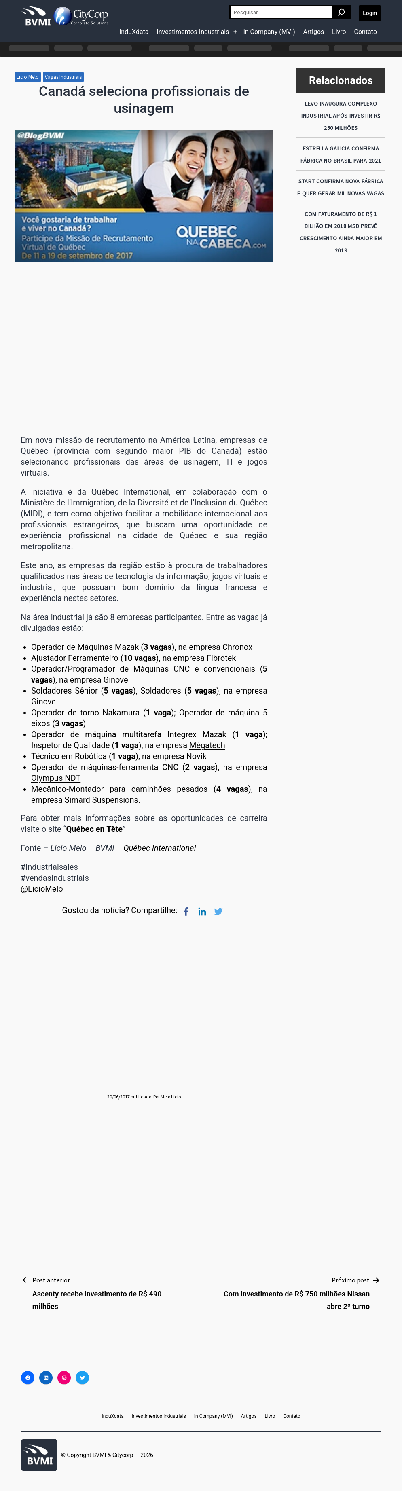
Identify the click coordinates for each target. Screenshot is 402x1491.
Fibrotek (221, 658)
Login (370, 13)
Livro (339, 32)
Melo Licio (171, 1096)
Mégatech (207, 745)
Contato (365, 32)
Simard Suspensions (101, 800)
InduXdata (134, 32)
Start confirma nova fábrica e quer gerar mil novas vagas (341, 187)
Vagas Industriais (63, 77)
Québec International (159, 848)
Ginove (116, 680)
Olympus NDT (55, 778)
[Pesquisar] (341, 12)
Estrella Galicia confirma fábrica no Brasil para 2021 (340, 154)
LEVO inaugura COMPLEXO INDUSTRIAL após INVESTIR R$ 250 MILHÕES (341, 115)
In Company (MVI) (269, 32)
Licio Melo (28, 77)
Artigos (313, 32)
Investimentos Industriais (193, 32)
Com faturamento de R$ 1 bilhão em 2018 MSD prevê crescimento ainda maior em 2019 (341, 232)
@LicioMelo (42, 889)
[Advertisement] (340, 387)
